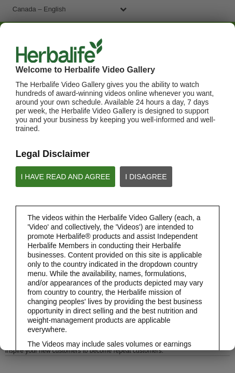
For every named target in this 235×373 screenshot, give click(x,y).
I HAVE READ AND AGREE (65, 177)
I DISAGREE (146, 177)
